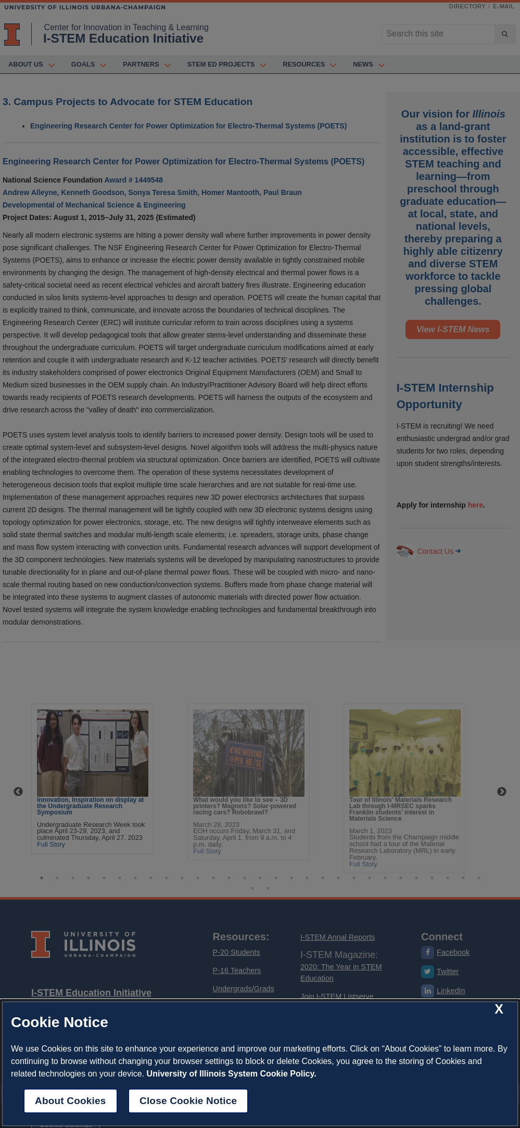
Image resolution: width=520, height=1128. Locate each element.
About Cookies (70, 1100)
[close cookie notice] (499, 1009)
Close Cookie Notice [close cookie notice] (188, 1100)
